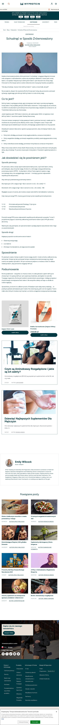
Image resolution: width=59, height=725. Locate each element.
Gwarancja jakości (30, 672)
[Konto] (51, 4)
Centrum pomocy (9, 670)
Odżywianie (33, 22)
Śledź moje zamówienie (7, 679)
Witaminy (19, 694)
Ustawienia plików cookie (9, 643)
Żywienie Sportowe (19, 689)
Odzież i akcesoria (19, 674)
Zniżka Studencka (44, 679)
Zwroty (6, 674)
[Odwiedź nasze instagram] (3, 653)
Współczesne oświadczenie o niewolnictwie (29, 679)
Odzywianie (13, 30)
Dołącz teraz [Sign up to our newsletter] (8, 633)
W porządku (35, 722)
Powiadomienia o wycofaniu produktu (9, 690)
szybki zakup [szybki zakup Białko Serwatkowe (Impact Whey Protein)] (43, 335)
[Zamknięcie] (56, 711)
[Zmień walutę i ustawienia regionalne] (29, 647)
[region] (29, 717)
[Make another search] (29, 26)
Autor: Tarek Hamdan (46, 598)
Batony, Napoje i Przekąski (19, 681)
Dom (4, 30)
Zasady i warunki (30, 689)
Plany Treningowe (19, 22)
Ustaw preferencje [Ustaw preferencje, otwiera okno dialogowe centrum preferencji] (23, 722)
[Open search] (9, 4)
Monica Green (20, 432)
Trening (6, 22)
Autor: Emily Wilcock (32, 45)
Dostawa (6, 684)
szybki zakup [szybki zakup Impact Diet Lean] (15, 332)
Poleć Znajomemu (47, 670)
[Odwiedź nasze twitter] (18, 653)
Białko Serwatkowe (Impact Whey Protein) (42, 328)
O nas (27, 668)
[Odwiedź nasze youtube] (14, 653)
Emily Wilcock (23, 461)
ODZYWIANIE (29, 34)
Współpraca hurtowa (31, 692)
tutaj (2, 718)
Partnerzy (28, 696)
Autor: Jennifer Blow (16, 601)
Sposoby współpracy (31, 700)
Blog (8, 30)
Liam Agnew (19, 382)
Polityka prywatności (31, 685)
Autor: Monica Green (46, 521)
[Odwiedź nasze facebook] (7, 653)
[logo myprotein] (30, 4)
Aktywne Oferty (44, 675)
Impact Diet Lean (8, 329)
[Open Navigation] (3, 4)
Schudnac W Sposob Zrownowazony (27, 30)
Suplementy (45, 22)
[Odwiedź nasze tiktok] (10, 653)
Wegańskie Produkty (19, 699)
